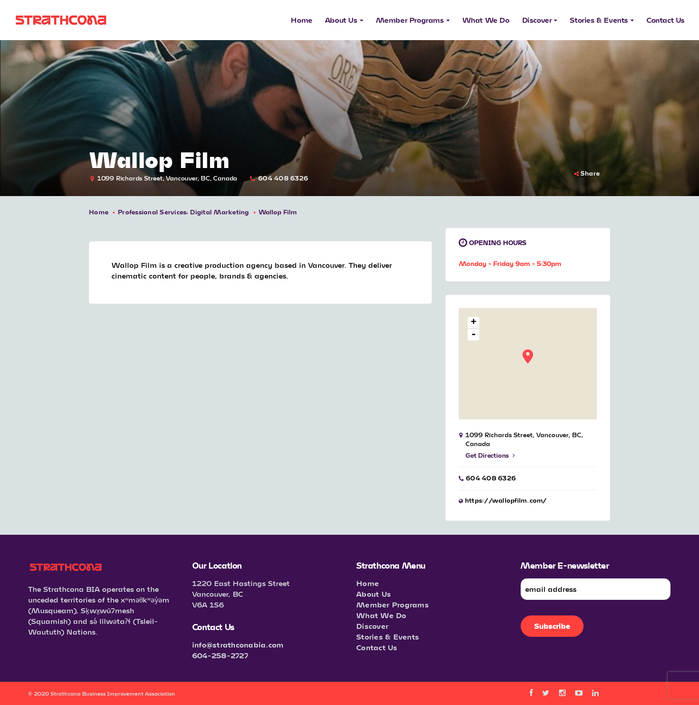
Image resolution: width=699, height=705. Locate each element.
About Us (373, 594)
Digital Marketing (219, 212)
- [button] (473, 334)
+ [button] (474, 323)
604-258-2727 (220, 655)
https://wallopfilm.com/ (506, 500)
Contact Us (377, 647)
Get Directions (490, 455)
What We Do (381, 615)
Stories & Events (387, 636)
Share (587, 173)
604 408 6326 (283, 178)
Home (98, 212)
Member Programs (392, 604)
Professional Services (152, 212)
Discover (372, 626)
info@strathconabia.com (238, 644)
